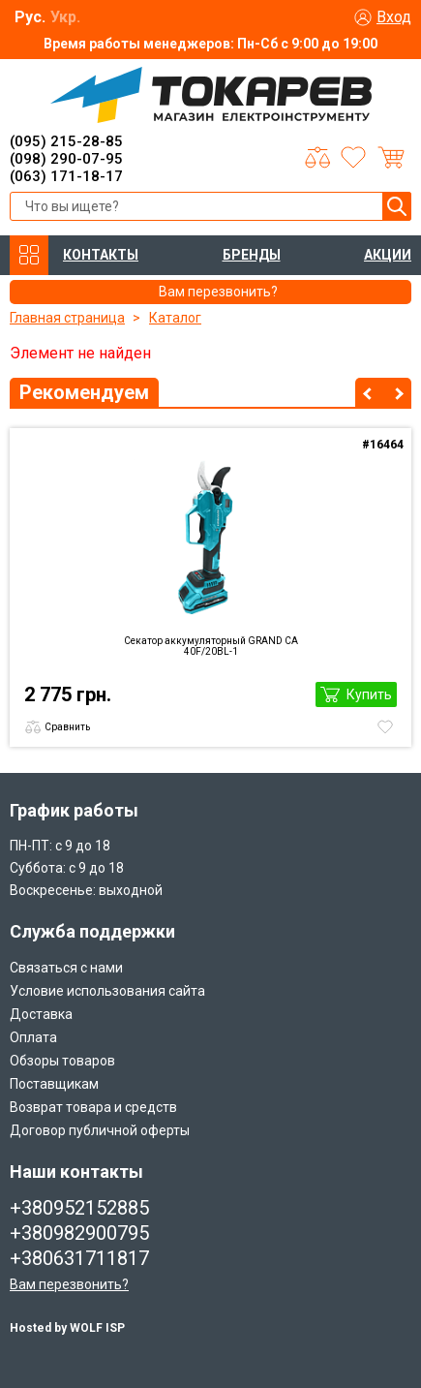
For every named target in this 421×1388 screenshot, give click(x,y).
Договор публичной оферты (100, 1130)
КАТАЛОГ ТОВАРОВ (29, 255)
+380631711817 (79, 1258)
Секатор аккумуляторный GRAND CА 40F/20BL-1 (211, 646)
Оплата (33, 1037)
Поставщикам (54, 1084)
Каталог (175, 317)
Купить (369, 694)
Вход (393, 17)
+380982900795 (79, 1233)
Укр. (65, 17)
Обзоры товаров (62, 1060)
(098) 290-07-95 (66, 159)
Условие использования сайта (107, 991)
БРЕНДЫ (252, 254)
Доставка (41, 1014)
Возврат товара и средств (93, 1107)
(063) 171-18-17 (66, 176)
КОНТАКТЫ (100, 254)
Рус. (30, 17)
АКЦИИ (387, 254)
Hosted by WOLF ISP (67, 1328)
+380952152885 (79, 1207)
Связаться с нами (66, 967)
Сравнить (67, 727)
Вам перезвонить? (69, 1284)
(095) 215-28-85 (66, 141)
